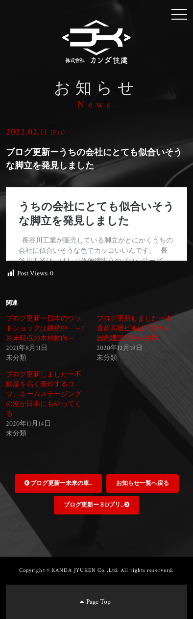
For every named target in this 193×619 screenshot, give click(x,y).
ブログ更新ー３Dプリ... (96, 505)
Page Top (95, 601)
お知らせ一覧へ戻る (142, 483)
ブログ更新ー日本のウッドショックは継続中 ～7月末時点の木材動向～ (45, 328)
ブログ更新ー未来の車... (58, 483)
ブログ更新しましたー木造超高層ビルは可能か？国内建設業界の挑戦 (134, 328)
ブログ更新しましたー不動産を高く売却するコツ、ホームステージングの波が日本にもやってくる (43, 394)
